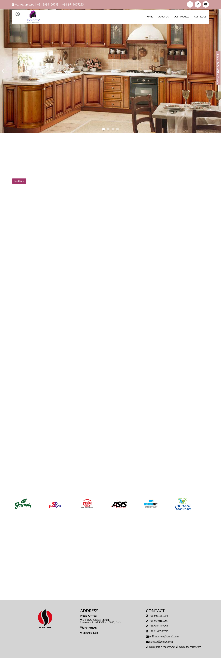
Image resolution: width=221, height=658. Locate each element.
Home (149, 16)
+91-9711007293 (73, 4)
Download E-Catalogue (218, 68)
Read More (19, 181)
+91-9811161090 (24, 4)
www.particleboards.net (162, 646)
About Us (163, 16)
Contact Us (200, 16)
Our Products (181, 16)
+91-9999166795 (48, 4)
